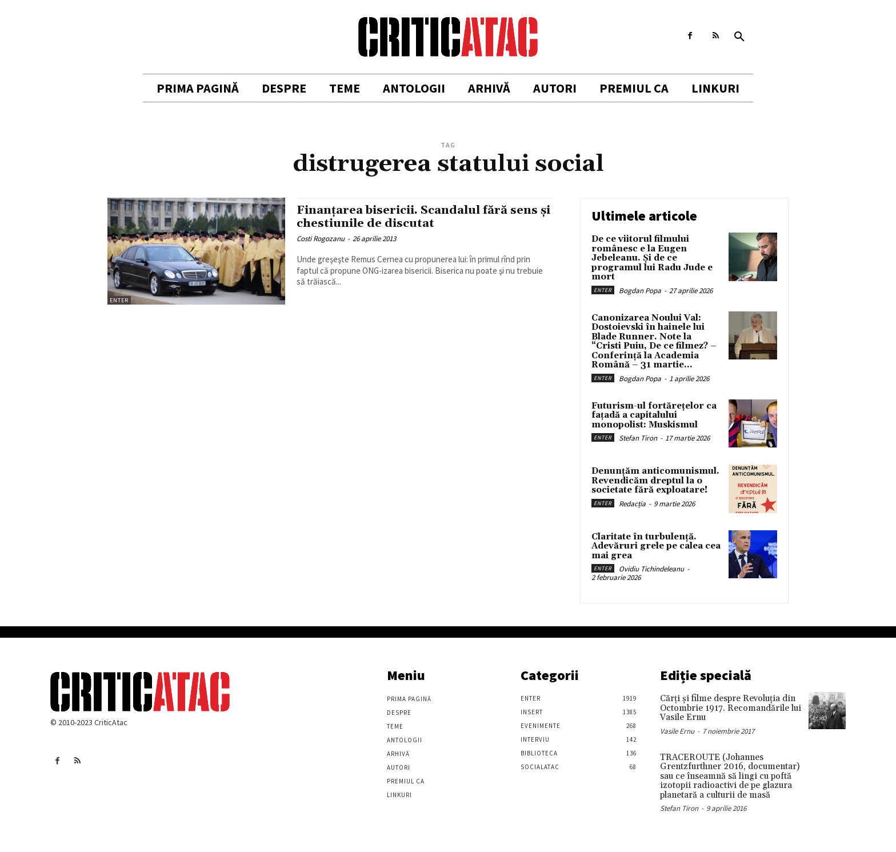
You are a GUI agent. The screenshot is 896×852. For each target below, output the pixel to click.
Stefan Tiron (638, 438)
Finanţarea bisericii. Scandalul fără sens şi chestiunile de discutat (423, 217)
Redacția (632, 504)
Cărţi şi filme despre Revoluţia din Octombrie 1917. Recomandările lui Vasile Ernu (730, 708)
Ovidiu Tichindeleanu (651, 569)
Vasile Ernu (677, 731)
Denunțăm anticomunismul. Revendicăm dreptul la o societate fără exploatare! (655, 480)
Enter (119, 300)
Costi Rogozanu (321, 238)
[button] (739, 37)
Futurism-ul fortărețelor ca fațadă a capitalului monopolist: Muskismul (654, 415)
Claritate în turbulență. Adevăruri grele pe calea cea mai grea (656, 546)
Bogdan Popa (640, 290)
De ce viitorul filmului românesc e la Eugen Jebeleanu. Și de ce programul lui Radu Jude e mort (652, 258)
